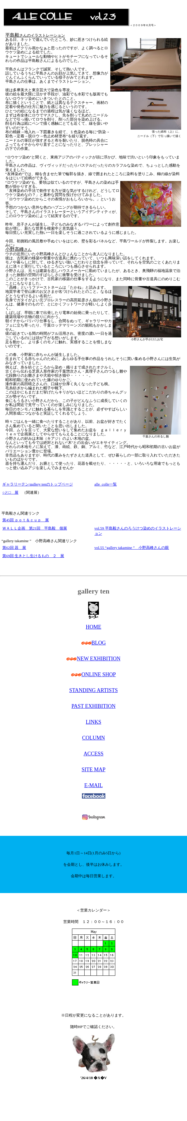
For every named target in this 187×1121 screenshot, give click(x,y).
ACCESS (93, 754)
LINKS (93, 722)
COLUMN (93, 738)
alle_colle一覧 (106, 484)
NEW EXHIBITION (98, 659)
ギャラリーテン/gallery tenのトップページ (37, 484)
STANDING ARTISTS (93, 690)
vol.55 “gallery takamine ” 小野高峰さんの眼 (132, 547)
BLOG (99, 643)
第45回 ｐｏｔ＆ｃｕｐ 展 (25, 520)
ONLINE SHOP (98, 674)
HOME (93, 627)
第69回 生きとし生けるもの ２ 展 (33, 556)
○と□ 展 (10, 492)
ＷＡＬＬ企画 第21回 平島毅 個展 (34, 528)
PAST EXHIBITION (93, 706)
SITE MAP (94, 769)
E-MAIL (93, 785)
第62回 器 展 (14, 547)
